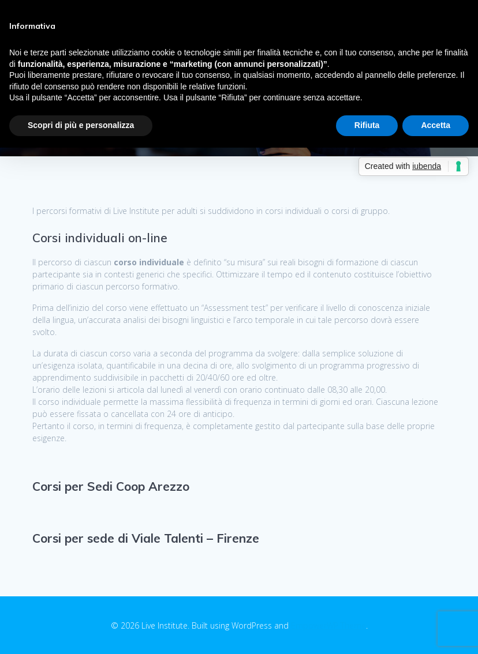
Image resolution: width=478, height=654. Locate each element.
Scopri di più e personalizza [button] (81, 125)
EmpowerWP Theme (328, 625)
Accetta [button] (435, 125)
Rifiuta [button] (367, 125)
